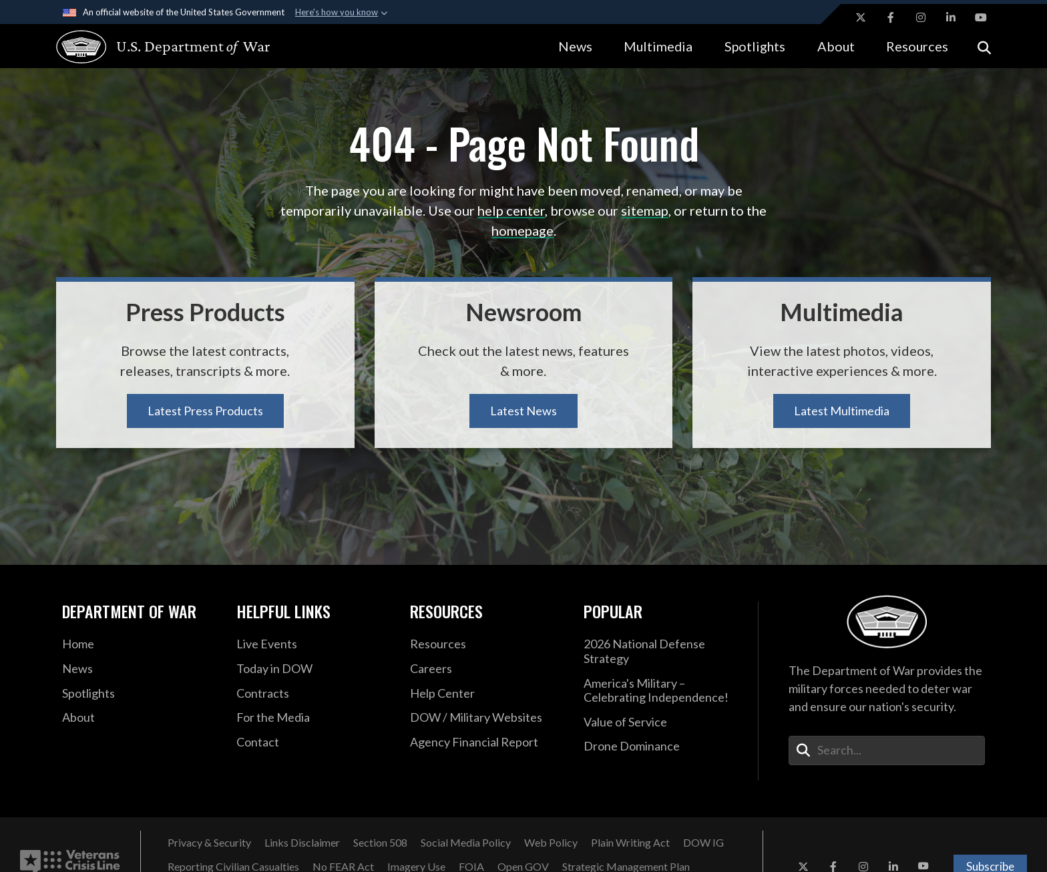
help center (511, 210)
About (836, 46)
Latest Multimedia (841, 410)
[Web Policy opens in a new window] (550, 843)
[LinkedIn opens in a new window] (951, 17)
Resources (917, 46)
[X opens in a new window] (861, 17)
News (575, 46)
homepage (522, 230)
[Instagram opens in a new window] (921, 17)
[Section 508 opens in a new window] (380, 843)
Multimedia (658, 46)
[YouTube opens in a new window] (981, 17)
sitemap (644, 210)
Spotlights (754, 46)
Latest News (523, 410)
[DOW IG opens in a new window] (703, 843)
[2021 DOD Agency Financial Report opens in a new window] (487, 742)
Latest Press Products (205, 410)
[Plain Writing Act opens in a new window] (630, 843)
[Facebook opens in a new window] (891, 17)
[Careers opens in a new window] (487, 669)
